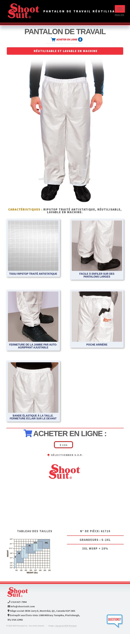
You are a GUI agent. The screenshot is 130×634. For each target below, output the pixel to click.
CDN (63, 445)
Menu (120, 9)
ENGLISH (119, 15)
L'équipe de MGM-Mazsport (66, 625)
